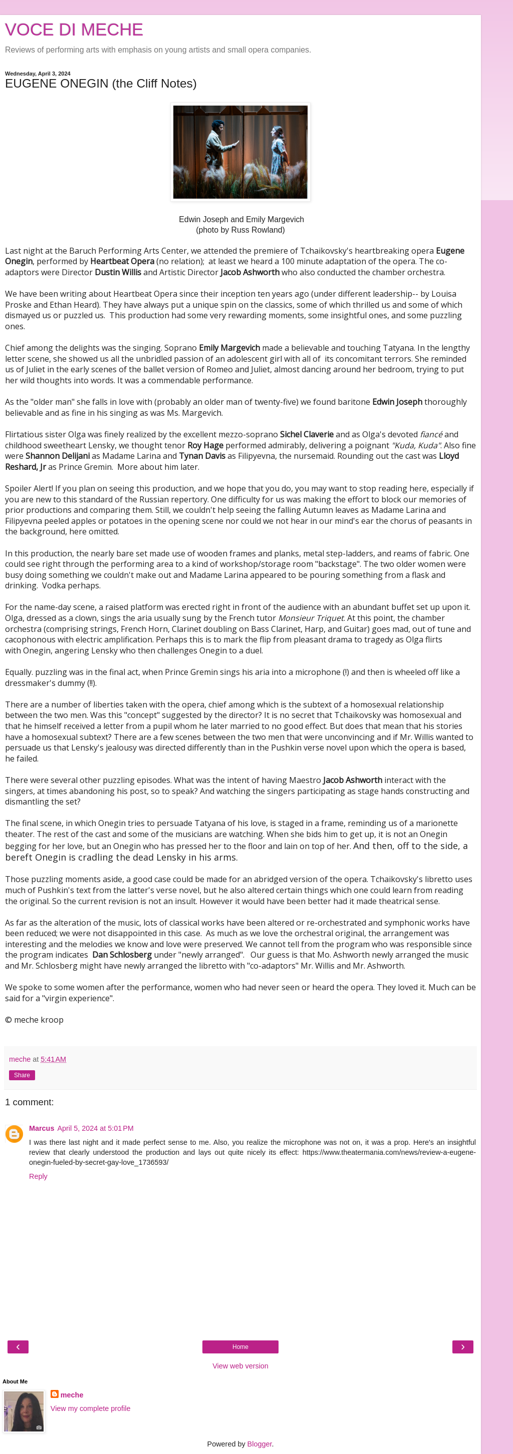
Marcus (41, 1128)
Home (240, 1346)
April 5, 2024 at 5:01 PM (95, 1128)
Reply (38, 1176)
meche (72, 1395)
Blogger (259, 1444)
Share (22, 1075)
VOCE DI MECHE (74, 29)
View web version (240, 1366)
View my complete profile (91, 1408)
